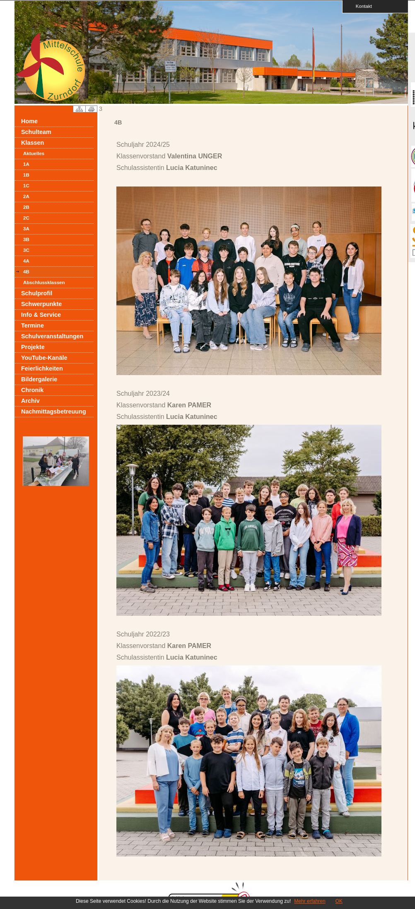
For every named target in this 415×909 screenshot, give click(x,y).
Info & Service (41, 314)
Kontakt (361, 6)
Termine (32, 325)
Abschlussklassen (44, 282)
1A (26, 164)
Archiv (30, 400)
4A (26, 260)
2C (26, 217)
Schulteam (36, 132)
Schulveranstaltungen (52, 336)
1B (26, 174)
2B (26, 207)
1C (26, 185)
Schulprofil (36, 293)
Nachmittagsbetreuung (53, 411)
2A (26, 196)
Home (29, 121)
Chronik (32, 390)
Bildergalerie (39, 379)
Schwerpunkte (41, 304)
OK (339, 901)
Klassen (32, 142)
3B (26, 239)
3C (26, 250)
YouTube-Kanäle (44, 357)
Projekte (33, 347)
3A (26, 228)
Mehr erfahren (309, 901)
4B (26, 271)
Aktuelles (33, 153)
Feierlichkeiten (42, 368)
